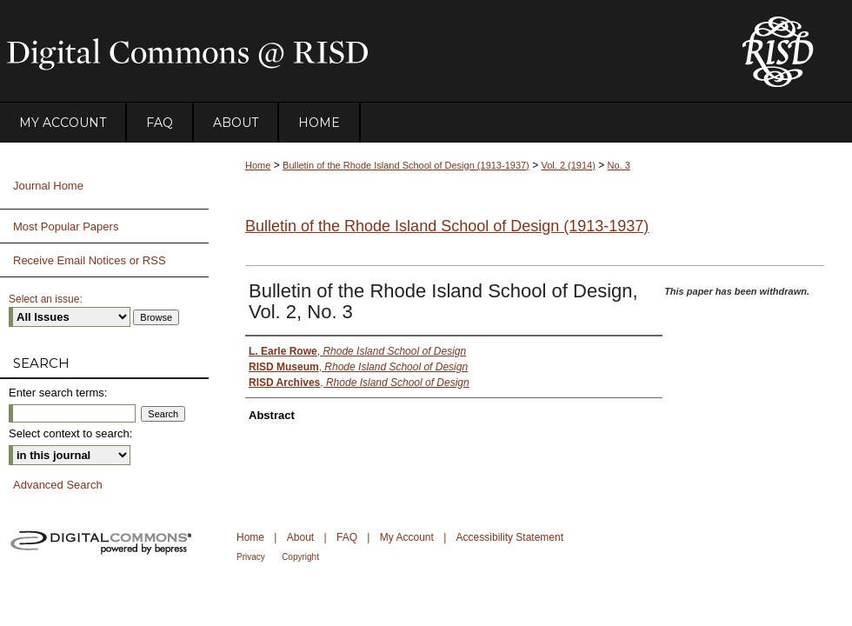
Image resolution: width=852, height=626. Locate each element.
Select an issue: (46, 299)
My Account (407, 537)
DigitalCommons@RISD (356, 51)
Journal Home (48, 185)
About (300, 537)
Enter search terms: (58, 392)
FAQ (346, 537)
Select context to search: (70, 433)
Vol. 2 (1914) (569, 165)
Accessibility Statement (509, 537)
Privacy (250, 557)
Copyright (300, 557)
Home (257, 165)
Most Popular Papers (65, 226)
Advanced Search (58, 484)
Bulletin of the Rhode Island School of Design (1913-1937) (406, 165)
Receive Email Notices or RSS (89, 260)
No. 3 (619, 165)
